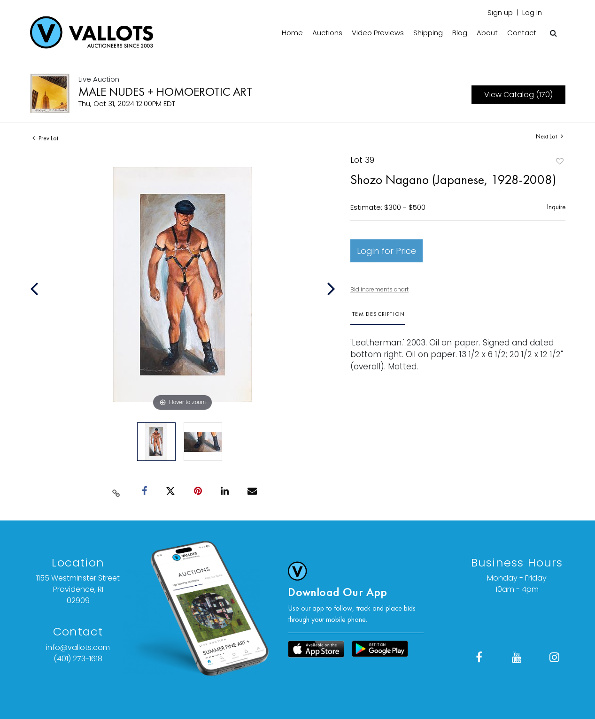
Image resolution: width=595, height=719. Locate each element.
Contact (521, 33)
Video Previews (378, 33)
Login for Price (386, 251)
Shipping (428, 33)
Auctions (327, 33)
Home (292, 33)
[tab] (377, 317)
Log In (532, 12)
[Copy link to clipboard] (116, 491)
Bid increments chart (379, 289)
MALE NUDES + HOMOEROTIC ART (165, 91)
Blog (459, 33)
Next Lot (549, 136)
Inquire (556, 206)
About (487, 33)
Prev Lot (45, 138)
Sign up (500, 12)
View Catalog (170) (518, 94)
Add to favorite (559, 161)
